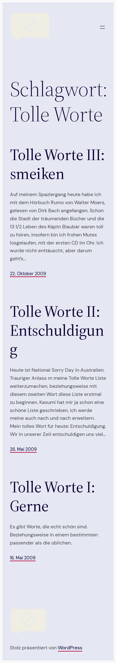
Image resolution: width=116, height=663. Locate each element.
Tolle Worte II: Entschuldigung (57, 330)
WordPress (70, 647)
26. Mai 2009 (23, 449)
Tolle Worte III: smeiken (57, 164)
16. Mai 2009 (23, 558)
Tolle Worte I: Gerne (52, 496)
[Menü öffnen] (102, 27)
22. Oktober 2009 (28, 273)
